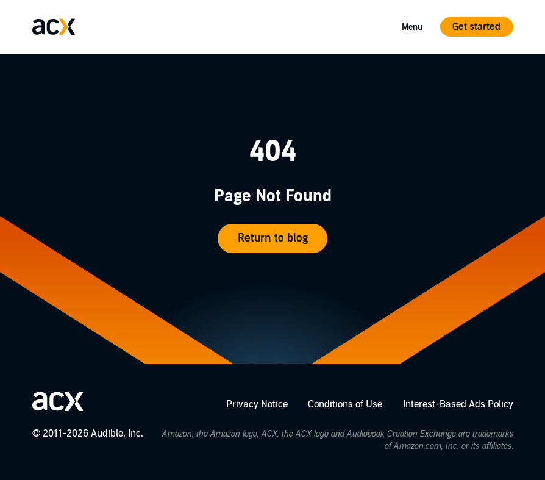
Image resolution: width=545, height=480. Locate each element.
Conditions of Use (345, 404)
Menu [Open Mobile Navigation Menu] (412, 27)
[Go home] (53, 27)
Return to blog (273, 238)
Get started (476, 27)
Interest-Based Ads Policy (458, 404)
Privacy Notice (257, 404)
